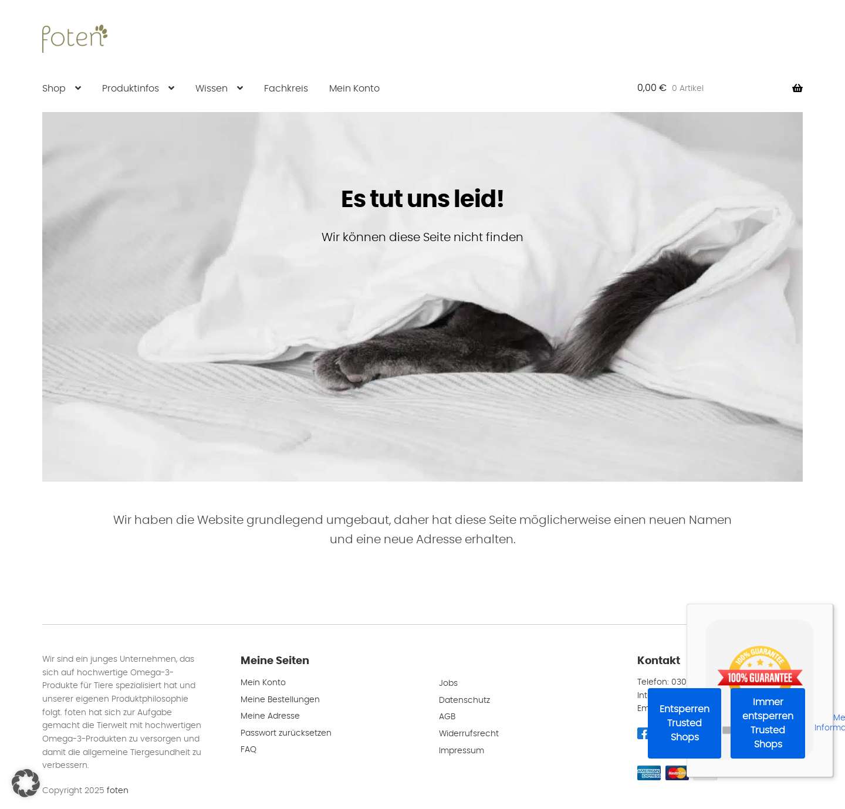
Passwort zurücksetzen (286, 733)
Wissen (211, 88)
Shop (54, 88)
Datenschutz (464, 700)
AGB (447, 717)
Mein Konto (354, 88)
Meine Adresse (270, 716)
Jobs (448, 683)
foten (118, 791)
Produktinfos (130, 88)
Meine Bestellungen (280, 700)
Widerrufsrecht (469, 734)
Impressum (461, 751)
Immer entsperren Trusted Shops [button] (767, 723)
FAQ (248, 750)
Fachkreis (286, 88)
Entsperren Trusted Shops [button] (684, 723)
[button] (26, 783)
